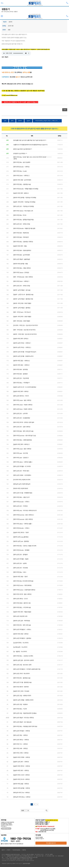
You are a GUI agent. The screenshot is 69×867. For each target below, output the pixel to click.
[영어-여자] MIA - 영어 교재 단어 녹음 (23, 431)
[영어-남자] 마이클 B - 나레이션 (21, 731)
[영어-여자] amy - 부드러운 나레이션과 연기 (25, 510)
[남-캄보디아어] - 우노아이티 (20, 642)
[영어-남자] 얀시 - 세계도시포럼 (21, 224)
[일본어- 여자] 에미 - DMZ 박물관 (22, 316)
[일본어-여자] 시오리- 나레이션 (21, 775)
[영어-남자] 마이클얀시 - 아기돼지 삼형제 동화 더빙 (26, 669)
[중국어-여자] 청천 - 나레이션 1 (21, 365)
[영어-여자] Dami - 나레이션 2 (21, 175)
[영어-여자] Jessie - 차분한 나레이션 (22, 404)
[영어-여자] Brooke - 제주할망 (21, 550)
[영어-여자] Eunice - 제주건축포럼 (22, 585)
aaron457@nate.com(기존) (47, 830)
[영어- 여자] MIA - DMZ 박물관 (21, 321)
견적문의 (8, 850)
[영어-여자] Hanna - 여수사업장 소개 (23, 210)
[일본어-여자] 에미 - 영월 (19, 246)
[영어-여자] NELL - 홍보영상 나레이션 (23, 241)
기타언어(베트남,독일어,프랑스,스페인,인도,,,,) (47, 120)
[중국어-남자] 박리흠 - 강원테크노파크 (23, 356)
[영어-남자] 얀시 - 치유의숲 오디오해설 (23, 206)
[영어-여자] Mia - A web (20, 171)
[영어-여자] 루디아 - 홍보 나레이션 (22, 594)
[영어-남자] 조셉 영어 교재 (20, 616)
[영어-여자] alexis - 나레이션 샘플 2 (22, 462)
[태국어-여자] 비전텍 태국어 (20, 488)
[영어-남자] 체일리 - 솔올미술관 (21, 259)
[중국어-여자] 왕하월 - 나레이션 (21, 788)
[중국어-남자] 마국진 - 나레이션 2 (22, 347)
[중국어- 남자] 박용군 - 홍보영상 (21, 307)
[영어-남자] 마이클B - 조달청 (20, 559)
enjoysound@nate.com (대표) (47, 828)
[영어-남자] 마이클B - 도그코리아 (22, 466)
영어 (12, 120)
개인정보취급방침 (16, 850)
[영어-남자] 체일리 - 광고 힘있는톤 (22, 722)
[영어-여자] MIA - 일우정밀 (20, 369)
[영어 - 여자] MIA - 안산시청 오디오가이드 (24, 329)
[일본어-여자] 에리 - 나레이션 (21, 770)
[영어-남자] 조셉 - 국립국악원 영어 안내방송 (24, 713)
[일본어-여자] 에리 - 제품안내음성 (22, 612)
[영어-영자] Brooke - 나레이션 (21, 166)
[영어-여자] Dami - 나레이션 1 (21, 281)
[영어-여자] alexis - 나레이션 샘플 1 (22, 523)
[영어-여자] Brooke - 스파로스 (21, 528)
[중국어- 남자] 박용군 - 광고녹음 (21, 290)
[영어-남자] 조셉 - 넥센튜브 (20, 704)
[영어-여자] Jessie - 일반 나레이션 (22, 400)
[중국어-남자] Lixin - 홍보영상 (21, 541)
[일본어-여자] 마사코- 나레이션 (21, 779)
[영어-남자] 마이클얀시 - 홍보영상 (22, 638)
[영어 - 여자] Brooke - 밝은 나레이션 (23, 277)
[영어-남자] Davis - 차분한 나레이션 (22, 409)
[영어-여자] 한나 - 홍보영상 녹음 (21, 678)
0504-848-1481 (42, 831)
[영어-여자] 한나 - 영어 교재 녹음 (22, 625)
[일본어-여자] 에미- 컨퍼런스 (20, 338)
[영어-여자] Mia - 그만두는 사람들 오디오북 (24, 545)
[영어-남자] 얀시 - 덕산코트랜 (21, 378)
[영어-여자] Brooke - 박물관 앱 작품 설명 (24, 228)
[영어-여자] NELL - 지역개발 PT (21, 382)
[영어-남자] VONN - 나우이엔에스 (22, 475)
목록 (65, 109)
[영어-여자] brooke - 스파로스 (21, 501)
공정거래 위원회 (26, 863)
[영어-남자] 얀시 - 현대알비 (20, 554)
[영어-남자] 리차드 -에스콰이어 (21, 673)
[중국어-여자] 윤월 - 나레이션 (21, 783)
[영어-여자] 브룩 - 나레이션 (20, 748)
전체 (5, 120)
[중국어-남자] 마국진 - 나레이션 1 (22, 343)
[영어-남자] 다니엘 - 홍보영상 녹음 (22, 682)
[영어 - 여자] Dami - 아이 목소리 (22, 312)
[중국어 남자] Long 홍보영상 (20, 537)
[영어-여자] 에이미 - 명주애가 (21, 686)
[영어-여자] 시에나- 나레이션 (20, 753)
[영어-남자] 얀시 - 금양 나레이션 (21, 426)
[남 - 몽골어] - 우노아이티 (20, 651)
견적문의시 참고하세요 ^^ (20, 153)
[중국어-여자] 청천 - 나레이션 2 (21, 360)
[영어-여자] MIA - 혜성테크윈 (21, 232)
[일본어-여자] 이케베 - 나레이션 (21, 757)
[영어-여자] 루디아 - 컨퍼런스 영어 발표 (23, 422)
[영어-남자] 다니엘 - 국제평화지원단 (22, 493)
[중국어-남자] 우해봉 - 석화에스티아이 (23, 700)
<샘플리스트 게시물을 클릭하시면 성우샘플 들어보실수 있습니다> (30, 144)
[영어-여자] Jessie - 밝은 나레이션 (22, 448)
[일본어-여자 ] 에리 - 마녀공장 (21, 691)
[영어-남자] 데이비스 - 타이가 (21, 396)
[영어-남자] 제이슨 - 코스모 (20, 598)
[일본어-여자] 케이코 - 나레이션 (21, 766)
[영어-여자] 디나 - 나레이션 (20, 744)
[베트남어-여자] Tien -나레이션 (21, 792)
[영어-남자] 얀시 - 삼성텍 (19, 563)
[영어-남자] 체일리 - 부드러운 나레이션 (23, 717)
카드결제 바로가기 (51, 843)
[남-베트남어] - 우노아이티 (20, 647)
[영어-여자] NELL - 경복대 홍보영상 (22, 440)
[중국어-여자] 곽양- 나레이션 (20, 634)
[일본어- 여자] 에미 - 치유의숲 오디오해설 (24, 202)
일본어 (28, 120)
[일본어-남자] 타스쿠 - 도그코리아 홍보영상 (24, 387)
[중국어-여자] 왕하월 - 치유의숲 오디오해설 (24, 197)
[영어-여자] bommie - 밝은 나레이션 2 (23, 515)
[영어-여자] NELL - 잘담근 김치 (21, 497)
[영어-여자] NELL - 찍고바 (20, 708)
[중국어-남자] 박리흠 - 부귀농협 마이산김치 (24, 351)
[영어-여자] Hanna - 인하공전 (21, 272)
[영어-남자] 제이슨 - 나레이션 (21, 739)
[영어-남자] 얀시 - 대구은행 (20, 567)
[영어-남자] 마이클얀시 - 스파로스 (22, 629)
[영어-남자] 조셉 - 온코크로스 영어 (22, 664)
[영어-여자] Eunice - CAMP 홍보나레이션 (24, 589)
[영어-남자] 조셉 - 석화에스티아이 (22, 695)
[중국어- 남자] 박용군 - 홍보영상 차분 (23, 299)
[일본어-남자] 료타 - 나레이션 (21, 761)
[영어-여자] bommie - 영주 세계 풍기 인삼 (24, 435)
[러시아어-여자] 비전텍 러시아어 (21, 479)
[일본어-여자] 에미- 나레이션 (20, 391)
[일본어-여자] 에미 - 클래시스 (21, 193)
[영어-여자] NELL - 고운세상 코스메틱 (23, 656)
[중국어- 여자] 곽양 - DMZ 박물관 (22, 303)
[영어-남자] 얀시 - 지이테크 (20, 506)
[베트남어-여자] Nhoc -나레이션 (21, 797)
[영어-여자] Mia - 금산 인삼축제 (21, 162)
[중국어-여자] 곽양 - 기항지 (20, 576)
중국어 (20, 120)
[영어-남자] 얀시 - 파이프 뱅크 (21, 470)
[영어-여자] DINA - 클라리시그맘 (22, 603)
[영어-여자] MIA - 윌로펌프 (20, 374)
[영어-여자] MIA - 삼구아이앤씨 (21, 255)
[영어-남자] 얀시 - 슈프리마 (20, 413)
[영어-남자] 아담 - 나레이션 (20, 735)
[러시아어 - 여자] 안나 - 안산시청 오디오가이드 (25, 325)
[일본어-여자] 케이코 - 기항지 (21, 532)
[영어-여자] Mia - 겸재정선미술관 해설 (23, 219)
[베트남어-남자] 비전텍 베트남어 (21, 484)
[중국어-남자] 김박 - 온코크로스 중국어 (23, 660)
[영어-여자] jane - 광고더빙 (20, 453)
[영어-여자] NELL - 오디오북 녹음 (22, 607)
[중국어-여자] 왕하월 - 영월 (20, 263)
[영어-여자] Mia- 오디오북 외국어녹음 (23, 581)
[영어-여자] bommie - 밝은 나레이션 (23, 519)
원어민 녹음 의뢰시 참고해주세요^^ (22, 149)
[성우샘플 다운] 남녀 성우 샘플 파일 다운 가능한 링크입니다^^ (29, 140)
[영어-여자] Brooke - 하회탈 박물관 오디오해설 (25, 188)
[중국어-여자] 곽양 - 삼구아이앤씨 (22, 180)
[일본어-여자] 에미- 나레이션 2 (21, 444)
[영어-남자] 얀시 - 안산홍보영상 (21, 418)
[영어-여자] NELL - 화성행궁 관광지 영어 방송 (25, 726)
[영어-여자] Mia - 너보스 (19, 572)
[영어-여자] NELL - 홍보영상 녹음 (22, 184)
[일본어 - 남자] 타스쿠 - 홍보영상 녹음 (23, 294)
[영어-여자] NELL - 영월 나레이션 (22, 268)
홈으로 (3, 850)
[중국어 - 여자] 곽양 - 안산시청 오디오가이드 (25, 334)
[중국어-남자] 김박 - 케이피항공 (21, 620)
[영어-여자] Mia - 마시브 (19, 215)
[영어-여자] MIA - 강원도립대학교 (22, 250)
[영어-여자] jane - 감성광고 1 (21, 457)
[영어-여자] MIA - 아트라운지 (21, 237)
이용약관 (24, 850)
